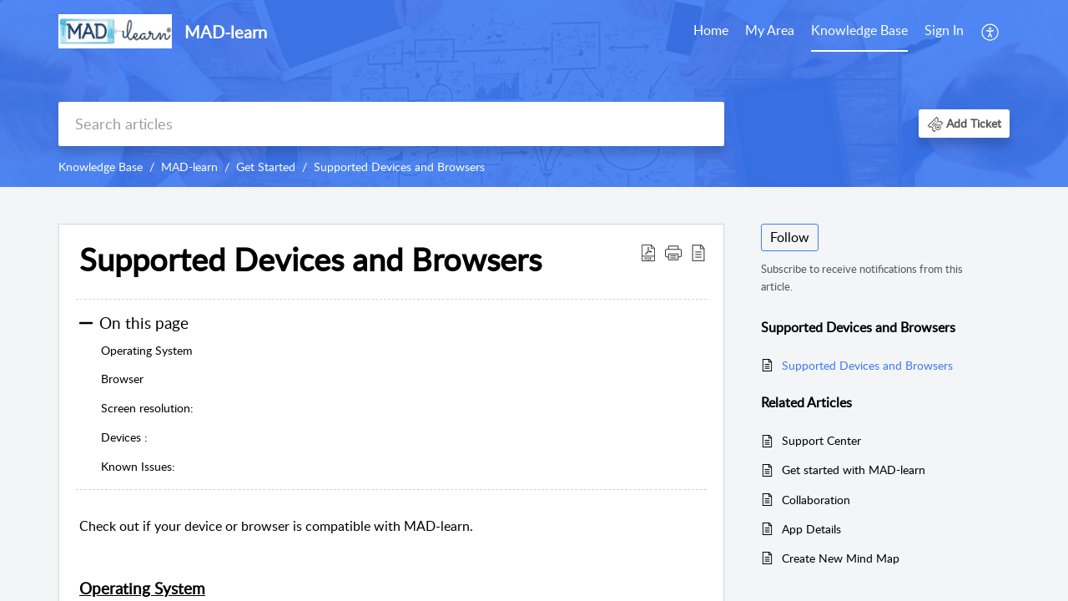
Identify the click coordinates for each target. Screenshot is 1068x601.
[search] (391, 124)
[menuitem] (944, 32)
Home (710, 30)
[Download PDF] (648, 252)
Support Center (821, 440)
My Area (769, 30)
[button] (964, 123)
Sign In (944, 30)
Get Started (265, 166)
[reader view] (698, 252)
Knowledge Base (859, 30)
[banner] (534, 93)
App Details (811, 529)
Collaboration (816, 500)
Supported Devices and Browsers (399, 166)
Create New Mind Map (840, 558)
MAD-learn (189, 166)
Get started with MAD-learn (853, 469)
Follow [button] (789, 237)
